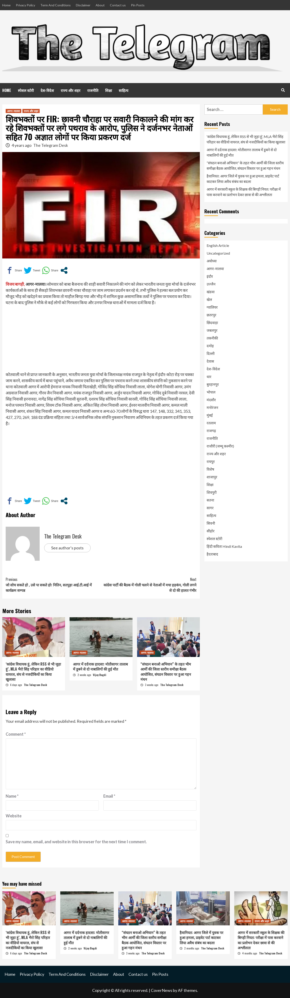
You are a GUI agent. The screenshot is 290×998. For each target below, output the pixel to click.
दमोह (210, 346)
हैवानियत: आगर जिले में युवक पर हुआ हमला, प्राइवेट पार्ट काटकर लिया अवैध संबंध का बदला (243, 179)
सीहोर (211, 531)
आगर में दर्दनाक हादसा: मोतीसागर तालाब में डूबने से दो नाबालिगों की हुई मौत (100, 666)
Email (109, 796)
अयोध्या (212, 261)
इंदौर (210, 276)
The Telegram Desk (50, 145)
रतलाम (211, 423)
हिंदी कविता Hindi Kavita (224, 546)
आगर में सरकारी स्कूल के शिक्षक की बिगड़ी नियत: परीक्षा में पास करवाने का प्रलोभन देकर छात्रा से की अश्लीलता (244, 192)
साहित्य (123, 90)
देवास (210, 361)
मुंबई (210, 415)
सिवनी (211, 523)
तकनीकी (212, 338)
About (100, 5)
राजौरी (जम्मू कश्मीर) (220, 446)
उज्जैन (211, 284)
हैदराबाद (212, 554)
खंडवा (211, 292)
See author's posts (67, 547)
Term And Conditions (55, 5)
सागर (210, 508)
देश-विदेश (47, 90)
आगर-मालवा (13, 111)
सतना (210, 500)
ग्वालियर (212, 307)
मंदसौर (211, 400)
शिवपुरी (212, 492)
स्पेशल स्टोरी (26, 90)
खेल (209, 299)
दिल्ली (211, 353)
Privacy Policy (25, 5)
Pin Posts (138, 5)
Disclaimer (83, 5)
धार (209, 376)
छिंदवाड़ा (212, 322)
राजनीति (92, 90)
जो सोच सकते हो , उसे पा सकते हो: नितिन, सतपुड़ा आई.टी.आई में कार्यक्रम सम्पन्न (53, 585)
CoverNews (161, 990)
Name (12, 796)
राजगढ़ (211, 430)
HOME (6, 90)
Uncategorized (218, 253)
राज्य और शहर (70, 90)
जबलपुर (212, 330)
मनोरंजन (212, 407)
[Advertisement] (101, 339)
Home (6, 5)
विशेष (210, 469)
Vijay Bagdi (99, 675)
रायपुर (211, 461)
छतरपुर (211, 315)
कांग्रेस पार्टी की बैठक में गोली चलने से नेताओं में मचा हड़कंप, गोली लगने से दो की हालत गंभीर (148, 585)
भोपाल (211, 392)
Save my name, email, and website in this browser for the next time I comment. (76, 841)
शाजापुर (212, 477)
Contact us (118, 5)
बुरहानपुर (213, 384)
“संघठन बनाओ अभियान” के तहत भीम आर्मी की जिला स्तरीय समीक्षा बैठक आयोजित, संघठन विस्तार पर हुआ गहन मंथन (165, 671)
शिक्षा (108, 90)
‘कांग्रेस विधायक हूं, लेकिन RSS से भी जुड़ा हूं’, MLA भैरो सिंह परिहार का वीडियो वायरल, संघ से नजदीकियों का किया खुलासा (33, 671)
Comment (16, 734)
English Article (218, 245)
